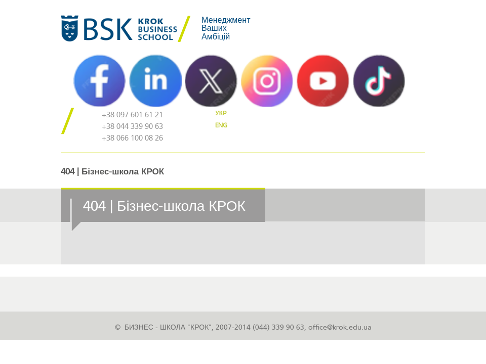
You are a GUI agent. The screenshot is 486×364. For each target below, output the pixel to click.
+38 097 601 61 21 (132, 115)
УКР (221, 113)
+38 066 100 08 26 (132, 138)
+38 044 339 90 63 (132, 126)
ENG (221, 125)
